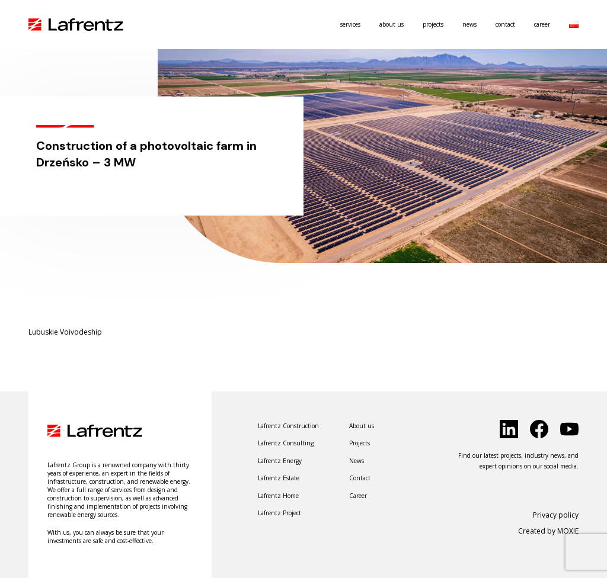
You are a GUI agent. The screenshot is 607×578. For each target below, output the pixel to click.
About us (391, 24)
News (469, 24)
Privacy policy (556, 515)
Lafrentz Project (279, 513)
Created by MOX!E (548, 531)
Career (542, 24)
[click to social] (509, 429)
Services (350, 24)
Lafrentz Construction (288, 426)
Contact (505, 24)
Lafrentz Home (278, 496)
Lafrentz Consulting (286, 443)
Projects (433, 24)
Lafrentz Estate (278, 478)
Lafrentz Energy (280, 461)
